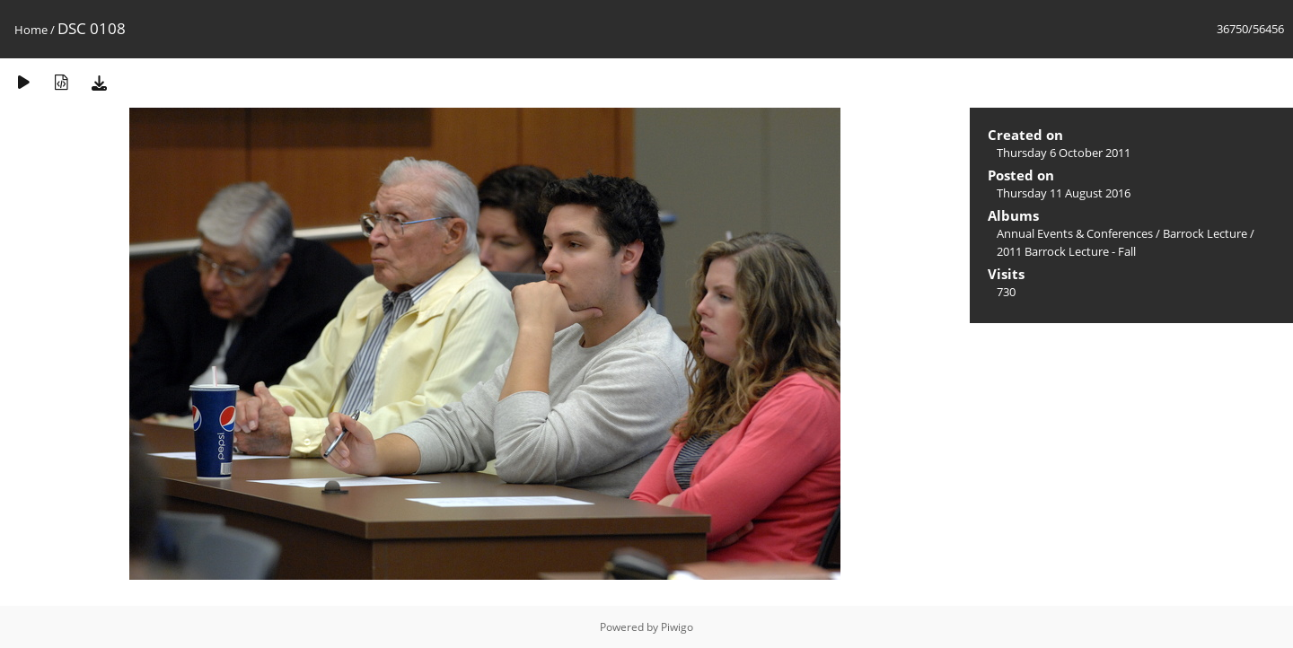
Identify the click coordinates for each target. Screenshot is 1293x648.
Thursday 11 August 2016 (1063, 193)
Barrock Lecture (1205, 233)
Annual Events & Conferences (1075, 233)
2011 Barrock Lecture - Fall (1066, 251)
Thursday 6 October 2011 (1063, 152)
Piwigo (677, 627)
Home (31, 30)
